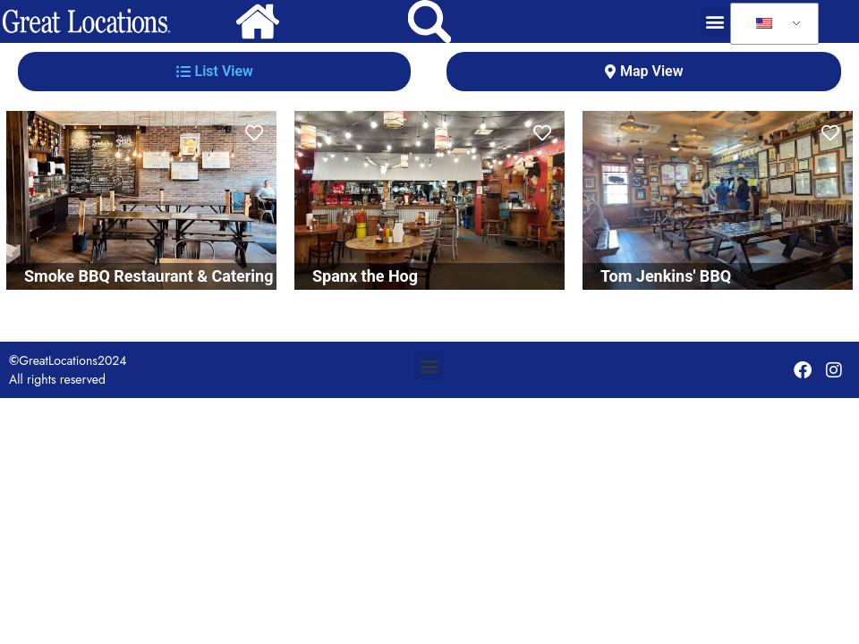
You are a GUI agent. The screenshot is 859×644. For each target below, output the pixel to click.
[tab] (214, 71)
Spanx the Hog (365, 276)
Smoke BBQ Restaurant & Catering (148, 276)
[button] (715, 22)
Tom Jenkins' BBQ (665, 276)
